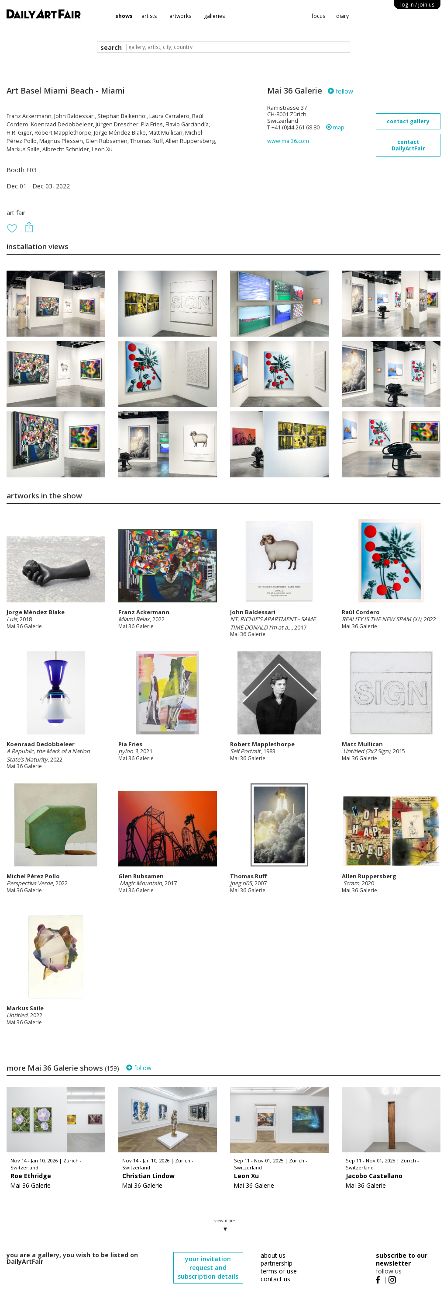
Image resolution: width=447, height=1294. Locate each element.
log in (417, 4)
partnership (276, 1263)
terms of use (279, 1271)
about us (273, 1255)
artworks (180, 16)
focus (318, 16)
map (335, 127)
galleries (214, 16)
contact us (275, 1279)
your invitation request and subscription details (208, 1267)
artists (149, 16)
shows (124, 16)
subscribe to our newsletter (401, 1259)
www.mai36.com (288, 141)
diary (342, 16)
